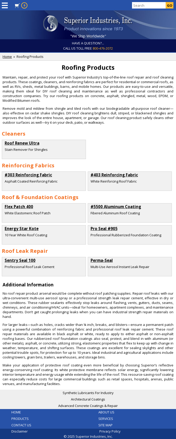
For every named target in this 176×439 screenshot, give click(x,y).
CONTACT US (21, 425)
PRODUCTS (20, 418)
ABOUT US (106, 412)
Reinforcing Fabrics (28, 165)
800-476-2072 (103, 48)
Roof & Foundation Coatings (40, 197)
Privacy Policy (110, 431)
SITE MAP (105, 425)
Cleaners (13, 133)
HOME (16, 412)
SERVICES (105, 418)
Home (7, 56)
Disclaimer (19, 431)
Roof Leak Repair (25, 250)
